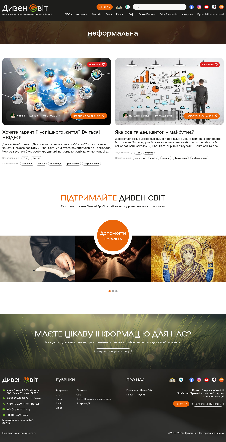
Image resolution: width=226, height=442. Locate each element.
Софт (132, 14)
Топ (25, 158)
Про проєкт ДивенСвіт (139, 390)
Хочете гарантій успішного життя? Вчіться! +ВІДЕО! (51, 134)
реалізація (56, 163)
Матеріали (187, 14)
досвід (166, 158)
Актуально (82, 14)
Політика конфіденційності (19, 433)
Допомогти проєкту (113, 235)
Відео (59, 407)
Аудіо (59, 403)
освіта (41, 163)
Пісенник (81, 390)
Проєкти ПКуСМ (135, 394)
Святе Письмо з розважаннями (94, 399)
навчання (27, 163)
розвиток (140, 158)
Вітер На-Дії (83, 403)
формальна (73, 163)
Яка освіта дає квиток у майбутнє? (154, 131)
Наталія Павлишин (28, 115)
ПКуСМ (68, 14)
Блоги (109, 14)
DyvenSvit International (210, 14)
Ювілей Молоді (168, 14)
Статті (97, 14)
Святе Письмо (147, 14)
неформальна (91, 163)
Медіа (120, 14)
